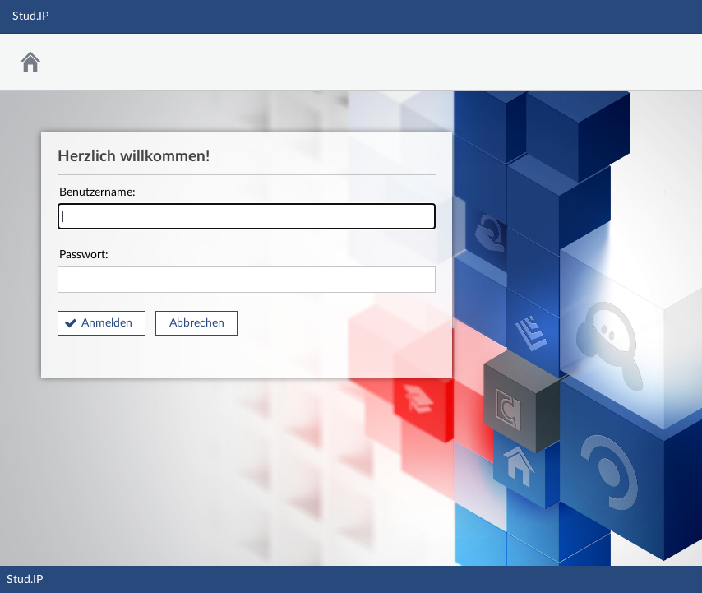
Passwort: (247, 271)
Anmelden (106, 323)
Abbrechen (196, 323)
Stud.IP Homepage (638, 58)
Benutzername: (247, 208)
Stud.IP (25, 580)
